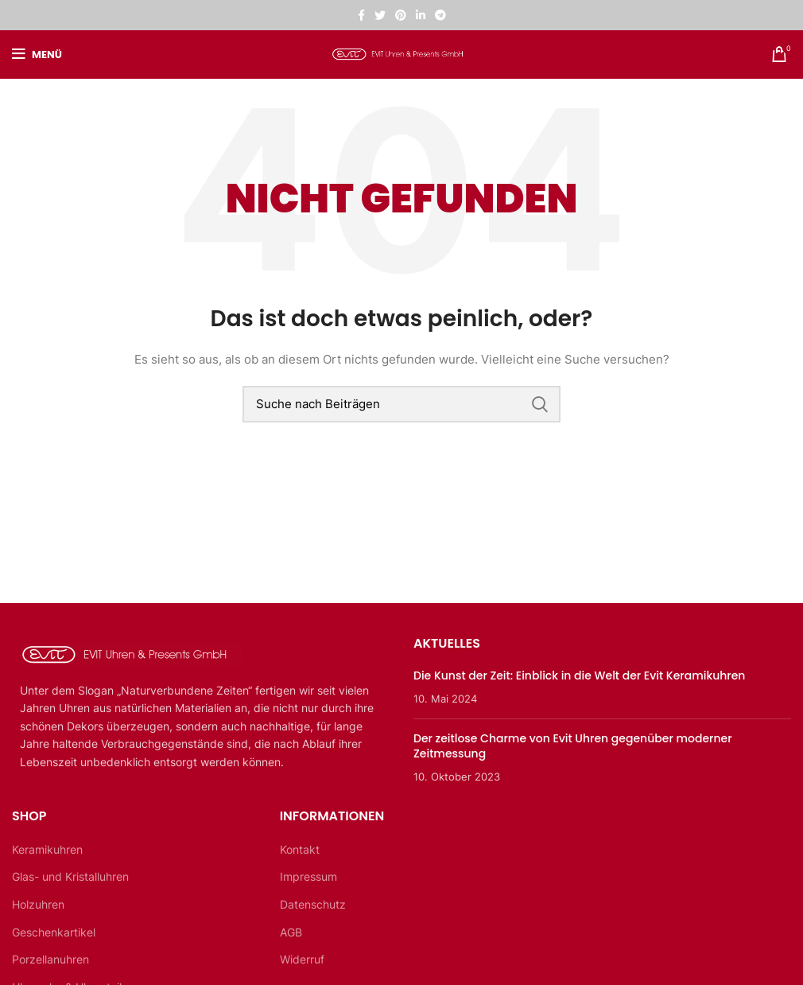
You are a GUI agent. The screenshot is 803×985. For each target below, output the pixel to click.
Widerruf (302, 959)
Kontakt (300, 849)
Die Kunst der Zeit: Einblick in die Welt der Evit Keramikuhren (579, 675)
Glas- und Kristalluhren (70, 876)
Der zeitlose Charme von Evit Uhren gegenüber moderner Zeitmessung (572, 746)
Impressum (308, 876)
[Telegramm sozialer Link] (440, 15)
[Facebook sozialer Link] (361, 15)
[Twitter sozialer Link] (380, 15)
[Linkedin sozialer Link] (420, 15)
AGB (291, 932)
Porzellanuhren (50, 959)
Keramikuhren (47, 849)
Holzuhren (38, 904)
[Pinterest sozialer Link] (400, 15)
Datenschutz (313, 904)
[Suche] (401, 404)
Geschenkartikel (53, 932)
